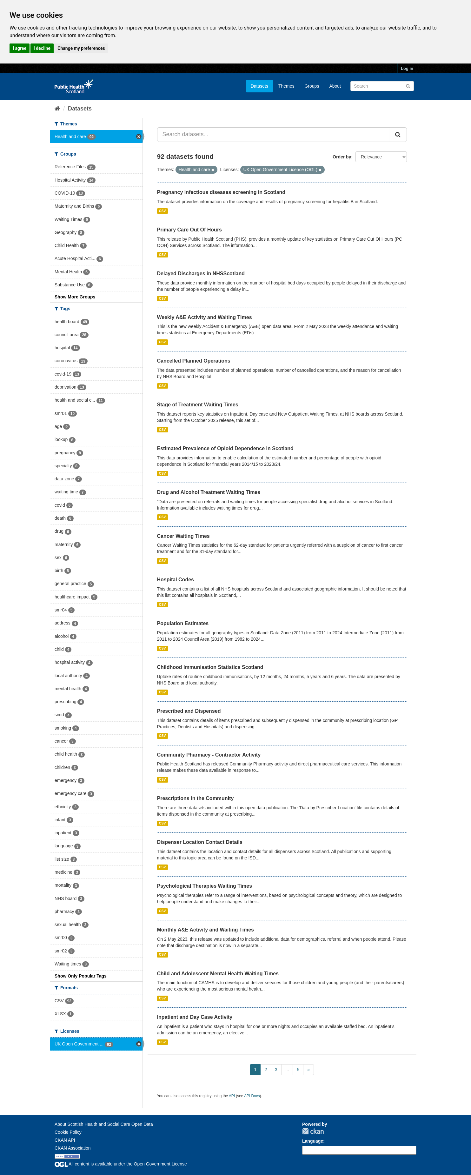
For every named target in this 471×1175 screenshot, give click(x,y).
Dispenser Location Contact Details (199, 842)
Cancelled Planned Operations (193, 361)
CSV (162, 211)
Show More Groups (75, 296)
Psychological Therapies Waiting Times (204, 886)
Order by (342, 156)
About (335, 86)
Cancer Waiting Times (183, 536)
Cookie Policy (68, 1132)
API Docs (252, 1096)
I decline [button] (42, 48)
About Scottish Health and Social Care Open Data (104, 1124)
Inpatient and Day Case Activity (195, 1017)
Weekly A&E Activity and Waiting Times (204, 317)
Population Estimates (183, 623)
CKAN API (65, 1140)
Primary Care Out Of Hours (189, 229)
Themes (286, 86)
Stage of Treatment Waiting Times (197, 404)
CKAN (313, 1131)
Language (312, 1141)
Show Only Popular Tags (81, 975)
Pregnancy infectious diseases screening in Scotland (221, 192)
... (287, 1069)
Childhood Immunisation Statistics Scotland (210, 667)
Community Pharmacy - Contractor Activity (209, 755)
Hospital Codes (175, 579)
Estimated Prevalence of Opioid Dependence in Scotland (225, 448)
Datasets (259, 86)
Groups (311, 86)
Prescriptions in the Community (195, 798)
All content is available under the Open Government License (121, 1163)
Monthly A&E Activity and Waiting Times (205, 929)
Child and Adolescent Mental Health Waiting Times (218, 973)
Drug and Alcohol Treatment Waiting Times (209, 492)
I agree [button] (19, 48)
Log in (407, 68)
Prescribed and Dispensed (189, 711)
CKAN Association (73, 1148)
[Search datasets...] (273, 134)
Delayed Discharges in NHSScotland (201, 273)
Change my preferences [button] (81, 48)
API (232, 1096)
